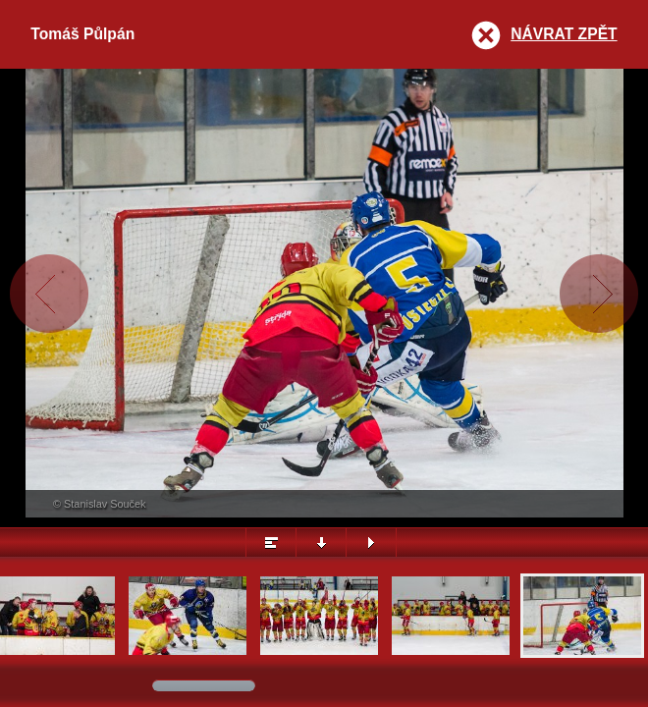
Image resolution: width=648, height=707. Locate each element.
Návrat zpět (564, 34)
